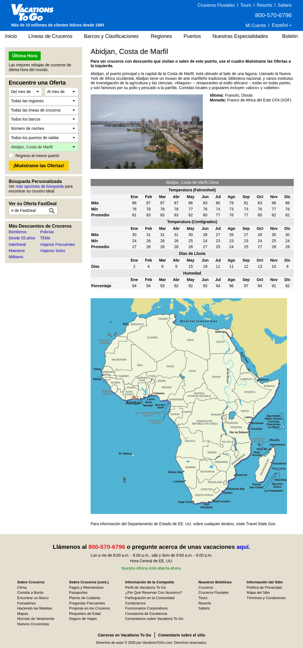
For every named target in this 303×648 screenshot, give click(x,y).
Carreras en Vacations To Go (124, 635)
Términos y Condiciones (266, 598)
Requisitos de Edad (85, 613)
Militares (16, 257)
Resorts (264, 5)
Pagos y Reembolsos (86, 587)
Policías (47, 232)
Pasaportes (78, 592)
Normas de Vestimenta (35, 619)
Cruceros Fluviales (216, 5)
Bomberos (18, 232)
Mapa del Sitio (258, 592)
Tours (245, 5)
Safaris (285, 5)
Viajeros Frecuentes (57, 244)
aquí (243, 546)
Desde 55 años (22, 238)
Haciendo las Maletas (34, 608)
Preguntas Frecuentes (87, 603)
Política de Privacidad (264, 587)
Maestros (17, 250)
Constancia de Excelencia (146, 613)
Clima (21, 587)
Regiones (161, 36)
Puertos (192, 36)
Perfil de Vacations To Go (145, 587)
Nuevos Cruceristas (33, 624)
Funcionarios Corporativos (146, 608)
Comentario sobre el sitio (181, 635)
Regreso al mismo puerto (37, 155)
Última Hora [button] (24, 55)
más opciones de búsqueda (40, 186)
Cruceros (205, 587)
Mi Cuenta (255, 25)
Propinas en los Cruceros (89, 608)
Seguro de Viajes (83, 619)
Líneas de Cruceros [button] (50, 36)
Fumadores (26, 603)
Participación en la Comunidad (150, 598)
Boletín (290, 36)
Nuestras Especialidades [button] (240, 36)
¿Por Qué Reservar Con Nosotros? (153, 592)
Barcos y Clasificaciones (111, 36)
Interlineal (17, 244)
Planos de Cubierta (84, 598)
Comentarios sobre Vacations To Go (154, 619)
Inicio (11, 36)
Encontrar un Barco (33, 598)
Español (280, 25)
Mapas (22, 613)
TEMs (45, 238)
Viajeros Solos (52, 250)
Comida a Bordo (30, 592)
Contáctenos (135, 603)
